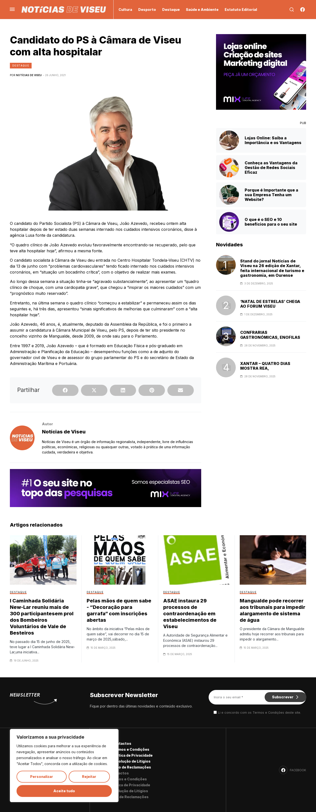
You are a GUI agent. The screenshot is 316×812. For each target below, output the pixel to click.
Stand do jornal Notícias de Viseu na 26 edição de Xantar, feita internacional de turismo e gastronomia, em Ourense (272, 268)
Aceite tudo (64, 791)
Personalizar (41, 776)
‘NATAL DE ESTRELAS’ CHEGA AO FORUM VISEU (270, 304)
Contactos (121, 743)
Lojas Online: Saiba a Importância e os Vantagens (273, 140)
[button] (65, 390)
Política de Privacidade (132, 755)
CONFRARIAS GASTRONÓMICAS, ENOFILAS (270, 335)
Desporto (147, 9)
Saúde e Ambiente (202, 9)
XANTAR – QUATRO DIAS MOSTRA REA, (265, 366)
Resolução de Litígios (131, 761)
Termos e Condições (130, 749)
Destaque (171, 9)
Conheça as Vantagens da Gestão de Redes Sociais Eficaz (271, 167)
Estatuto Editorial (241, 9)
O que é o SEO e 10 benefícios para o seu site (271, 222)
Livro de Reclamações (131, 767)
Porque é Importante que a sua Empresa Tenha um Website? (271, 195)
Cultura (125, 9)
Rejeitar (89, 776)
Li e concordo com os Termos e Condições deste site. (259, 713)
